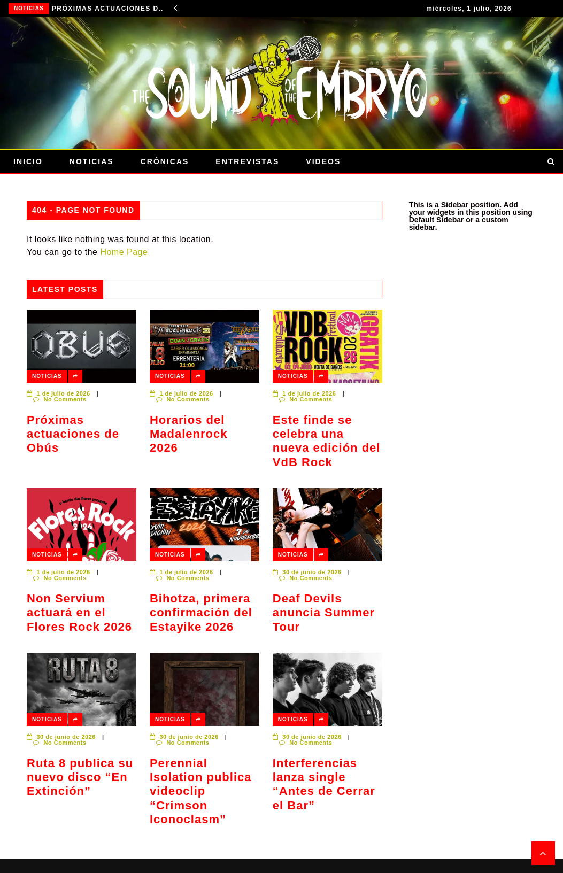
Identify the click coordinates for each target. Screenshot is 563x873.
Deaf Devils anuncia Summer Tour (324, 612)
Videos (323, 161)
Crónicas (165, 161)
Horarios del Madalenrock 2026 (189, 434)
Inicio (28, 161)
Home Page (124, 252)
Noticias (29, 8)
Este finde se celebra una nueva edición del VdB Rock (327, 441)
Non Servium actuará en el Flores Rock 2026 (79, 612)
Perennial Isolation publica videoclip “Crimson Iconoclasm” (201, 791)
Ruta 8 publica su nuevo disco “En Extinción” (80, 777)
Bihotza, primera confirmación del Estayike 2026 (201, 612)
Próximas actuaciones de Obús (109, 8)
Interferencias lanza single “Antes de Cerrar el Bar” (324, 784)
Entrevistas (247, 161)
